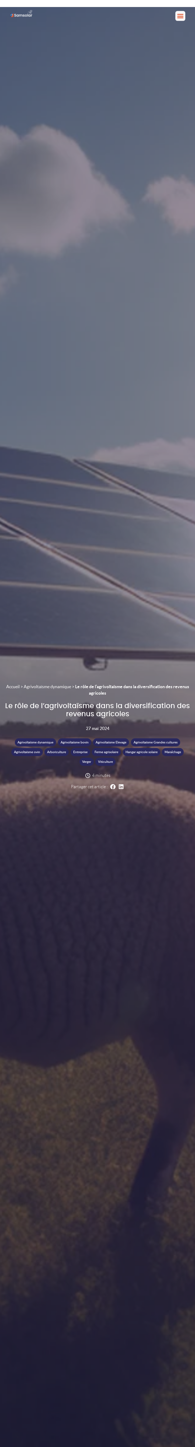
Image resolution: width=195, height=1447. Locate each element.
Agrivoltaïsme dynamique (47, 686)
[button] (180, 15)
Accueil (13, 686)
